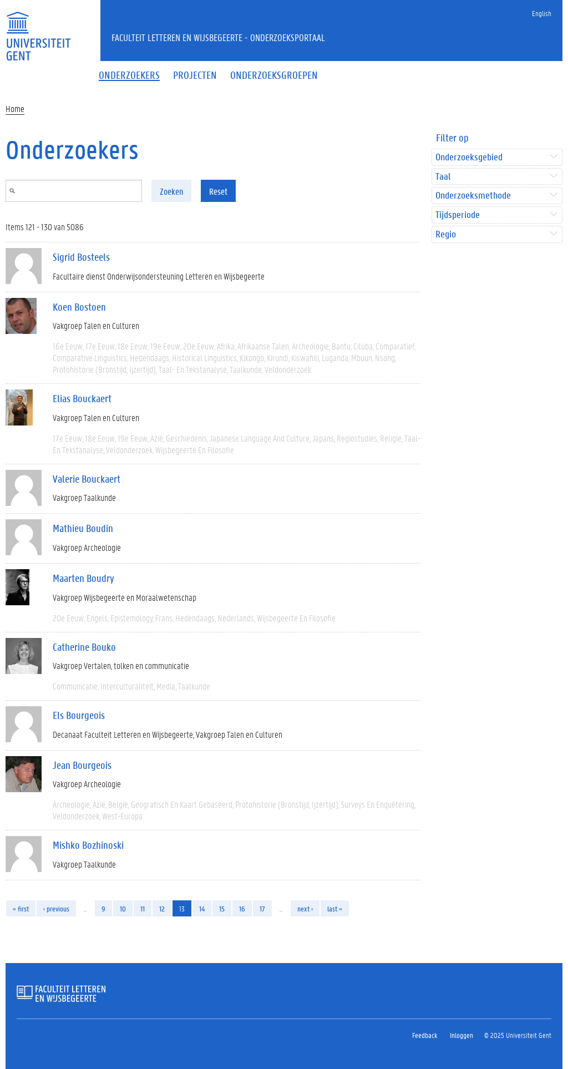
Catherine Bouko (84, 646)
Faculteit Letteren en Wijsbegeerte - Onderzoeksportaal (218, 37)
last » (334, 908)
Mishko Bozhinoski (88, 845)
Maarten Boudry (83, 578)
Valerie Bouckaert (86, 478)
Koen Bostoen (79, 306)
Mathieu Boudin (83, 528)
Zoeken (171, 191)
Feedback (424, 1035)
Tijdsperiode (457, 215)
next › (305, 908)
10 (123, 908)
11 (142, 908)
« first (21, 908)
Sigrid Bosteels (81, 257)
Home (15, 108)
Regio (445, 234)
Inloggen (461, 1035)
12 (162, 908)
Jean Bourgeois (82, 765)
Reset (218, 191)
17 (262, 908)
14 (202, 908)
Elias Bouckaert (82, 398)
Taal (442, 176)
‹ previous (56, 908)
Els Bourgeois (79, 715)
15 (222, 908)
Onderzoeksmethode (473, 195)
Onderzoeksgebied (469, 157)
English (541, 13)
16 (242, 908)
